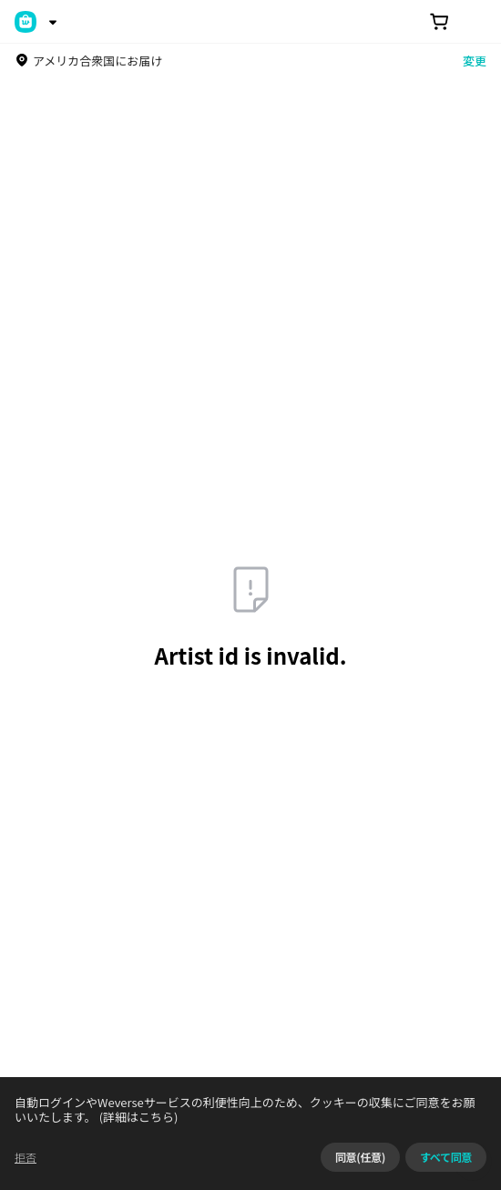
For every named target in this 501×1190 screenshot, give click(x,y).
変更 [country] (474, 60)
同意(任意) (360, 1157)
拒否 (25, 1157)
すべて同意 (446, 1157)
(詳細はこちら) (138, 1116)
